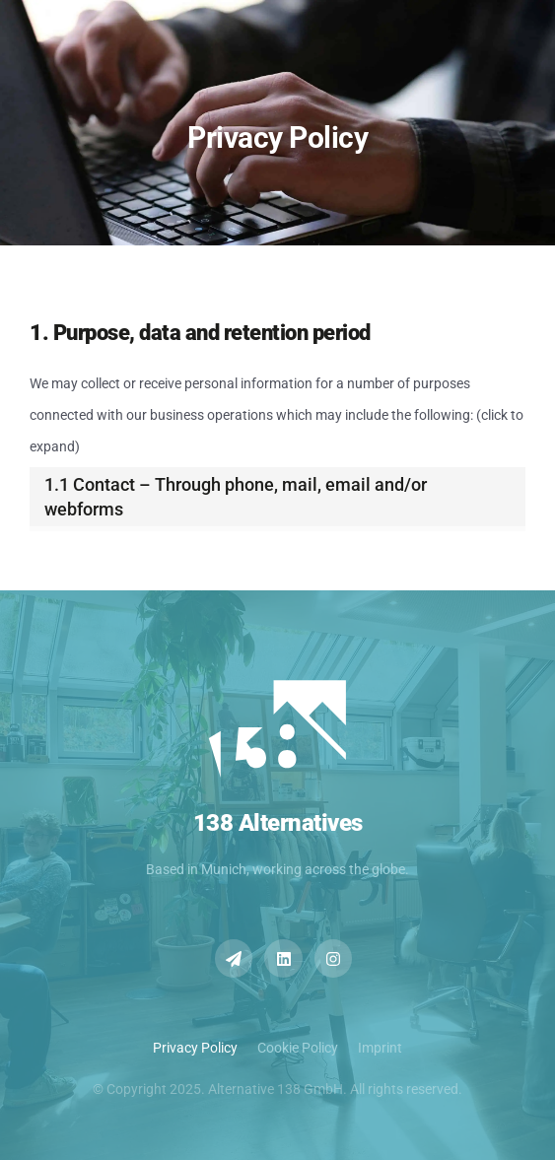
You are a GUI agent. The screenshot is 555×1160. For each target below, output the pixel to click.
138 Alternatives (278, 823)
